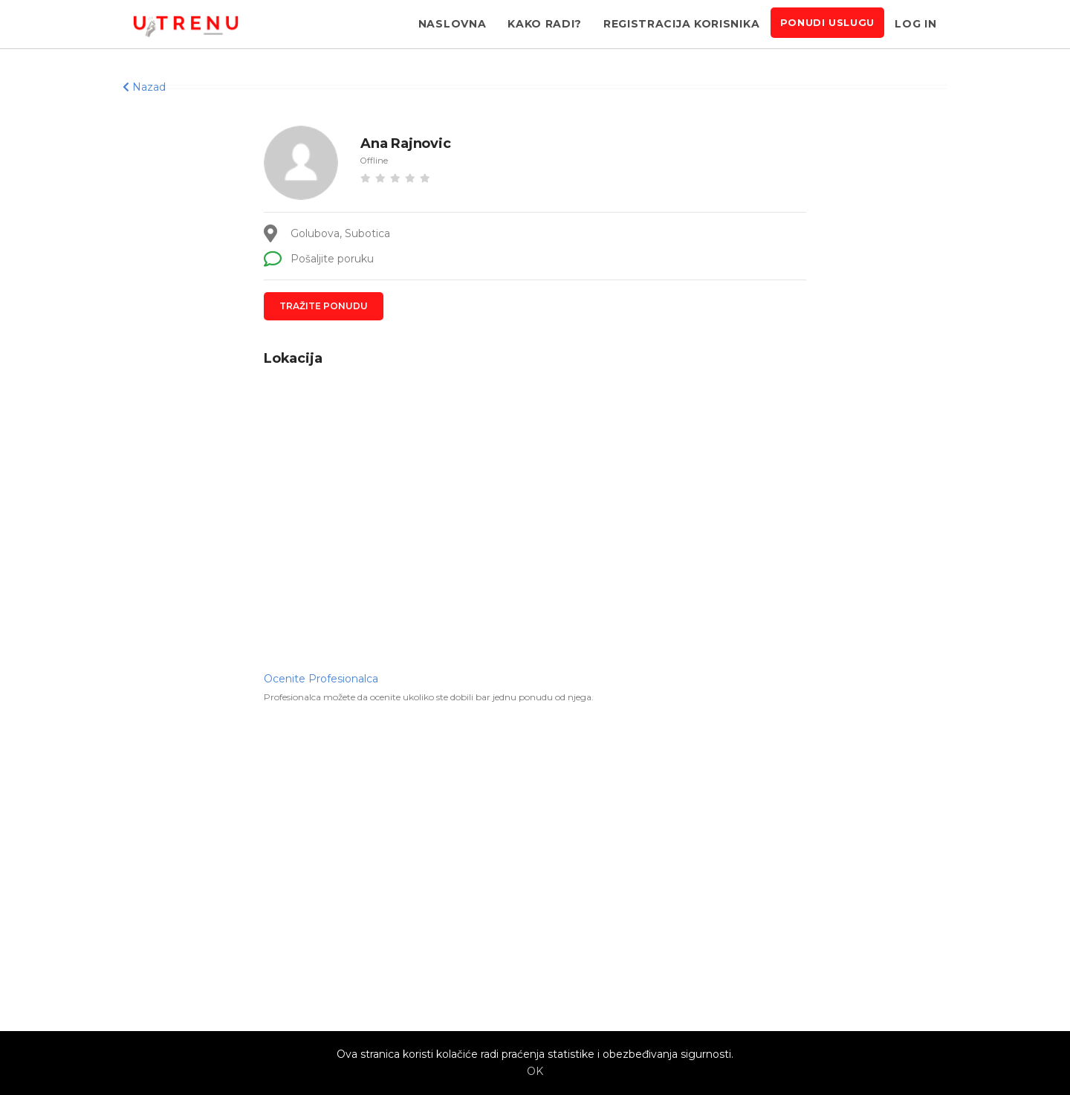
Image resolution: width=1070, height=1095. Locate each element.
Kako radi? (545, 23)
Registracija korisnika (681, 23)
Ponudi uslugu (827, 22)
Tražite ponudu (323, 305)
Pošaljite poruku (319, 258)
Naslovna (452, 23)
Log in (915, 23)
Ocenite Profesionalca (321, 678)
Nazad (144, 87)
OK (535, 1071)
